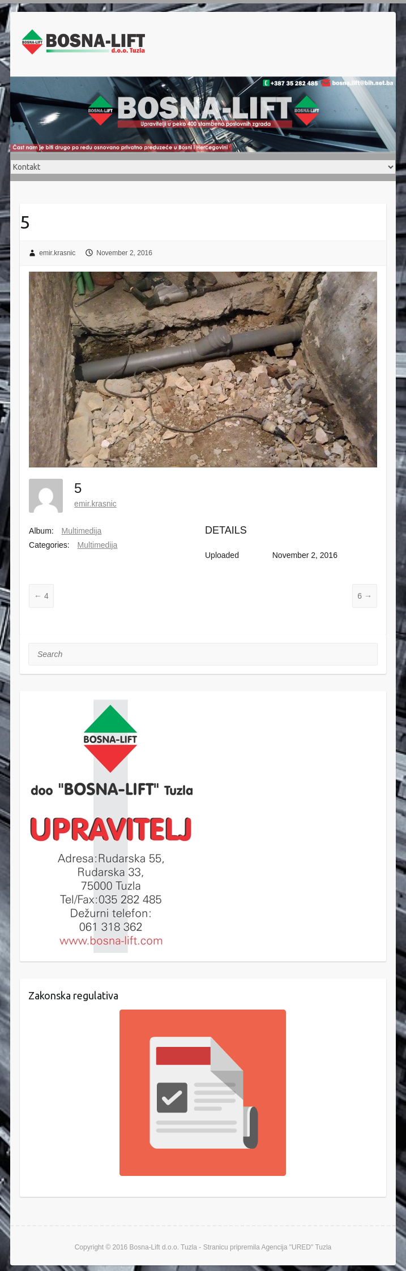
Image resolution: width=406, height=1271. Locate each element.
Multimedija (82, 530)
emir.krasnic (57, 253)
